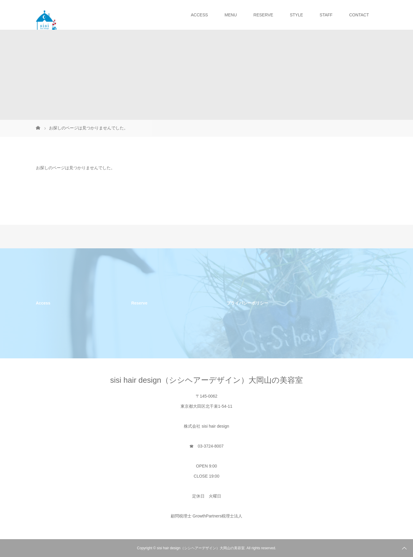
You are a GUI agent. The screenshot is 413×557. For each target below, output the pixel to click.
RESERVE (263, 14)
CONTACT (359, 14)
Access (43, 303)
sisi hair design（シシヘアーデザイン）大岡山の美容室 (206, 380)
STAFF (326, 14)
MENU (230, 14)
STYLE (296, 14)
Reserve (139, 303)
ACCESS (199, 14)
